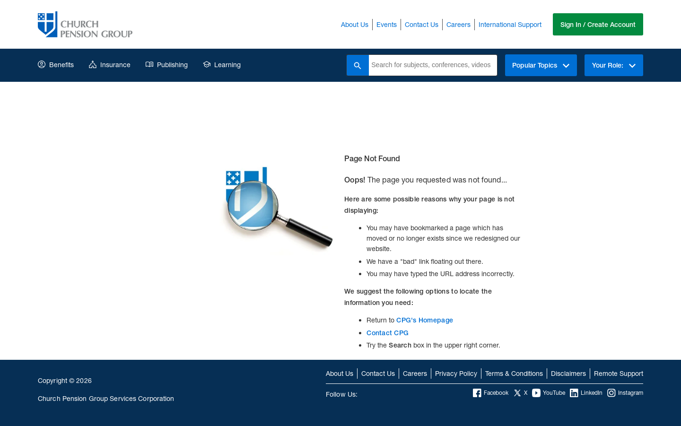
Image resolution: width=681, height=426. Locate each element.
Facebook (490, 393)
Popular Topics (539, 65)
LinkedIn (586, 393)
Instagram (625, 393)
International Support (509, 24)
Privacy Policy (456, 373)
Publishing (167, 65)
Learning (222, 65)
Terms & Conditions (514, 373)
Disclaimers (568, 373)
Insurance (110, 65)
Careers (457, 24)
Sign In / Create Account (597, 24)
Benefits (56, 65)
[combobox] (431, 65)
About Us (353, 24)
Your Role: (613, 65)
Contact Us (420, 24)
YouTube (548, 393)
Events (385, 24)
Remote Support (618, 373)
